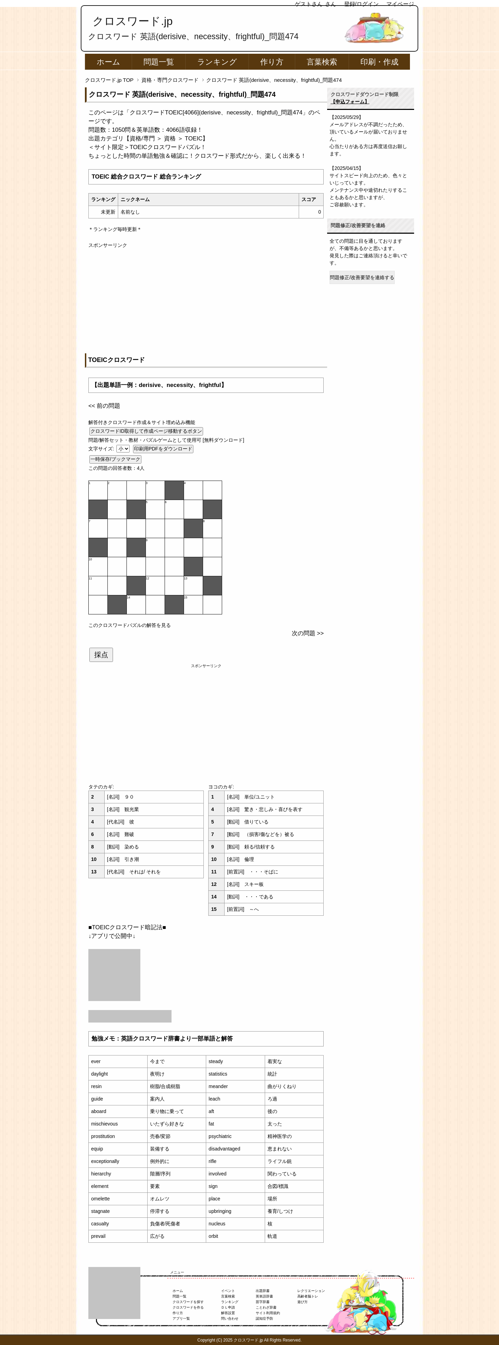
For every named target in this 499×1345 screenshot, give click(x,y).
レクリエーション (311, 1291)
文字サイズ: (101, 448)
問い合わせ (229, 1318)
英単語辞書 (264, 1296)
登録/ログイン (361, 4)
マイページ (400, 4)
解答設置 (228, 1313)
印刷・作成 (379, 62)
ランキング (217, 62)
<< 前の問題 (104, 406)
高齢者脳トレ (307, 1296)
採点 (101, 654)
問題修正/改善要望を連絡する (362, 277)
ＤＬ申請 (228, 1307)
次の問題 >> (308, 633)
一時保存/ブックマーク (115, 459)
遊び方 (302, 1302)
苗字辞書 (263, 1302)
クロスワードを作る (188, 1307)
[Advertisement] (206, 297)
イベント (228, 1291)
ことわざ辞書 (266, 1307)
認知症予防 (264, 1318)
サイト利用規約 (268, 1313)
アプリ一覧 (181, 1318)
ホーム (108, 62)
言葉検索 (322, 62)
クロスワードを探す (188, 1302)
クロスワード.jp (133, 21)
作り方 (271, 62)
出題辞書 (263, 1291)
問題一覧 (158, 62)
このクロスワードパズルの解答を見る (129, 625)
